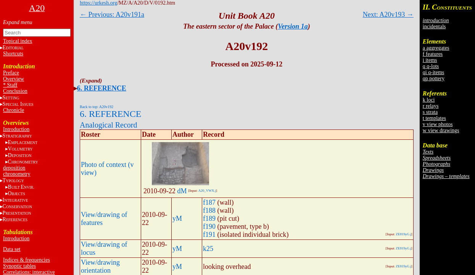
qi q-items (433, 72)
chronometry (17, 174)
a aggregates (436, 48)
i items (430, 60)
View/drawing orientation (100, 266)
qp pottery (433, 78)
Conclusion (15, 91)
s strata (430, 112)
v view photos (438, 124)
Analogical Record (108, 125)
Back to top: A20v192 (96, 107)
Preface (11, 73)
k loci (429, 100)
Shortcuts (13, 54)
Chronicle (13, 110)
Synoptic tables (19, 266)
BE (21, 187)
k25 (208, 248)
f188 (209, 210)
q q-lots (431, 66)
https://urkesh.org (98, 3)
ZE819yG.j (403, 234)
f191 (209, 234)
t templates (434, 118)
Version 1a (293, 26)
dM (182, 191)
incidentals (434, 26)
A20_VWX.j (207, 190)
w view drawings (441, 130)
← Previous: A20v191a (112, 14)
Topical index (17, 41)
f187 (209, 202)
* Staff (10, 85)
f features (433, 54)
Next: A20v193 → (388, 14)
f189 (209, 218)
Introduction (16, 129)
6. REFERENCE (101, 88)
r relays (431, 106)
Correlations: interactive (29, 272)
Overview (13, 79)
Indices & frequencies (26, 260)
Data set (11, 249)
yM (177, 218)
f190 (209, 226)
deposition (14, 168)
